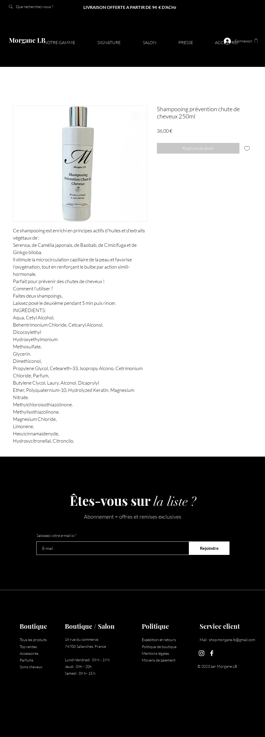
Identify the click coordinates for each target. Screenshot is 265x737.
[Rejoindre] (209, 548)
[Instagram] (201, 653)
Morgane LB (27, 40)
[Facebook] (211, 653)
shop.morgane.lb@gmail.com (232, 639)
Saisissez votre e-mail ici (56, 535)
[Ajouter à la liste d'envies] (247, 148)
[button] (256, 40)
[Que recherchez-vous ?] (44, 6)
